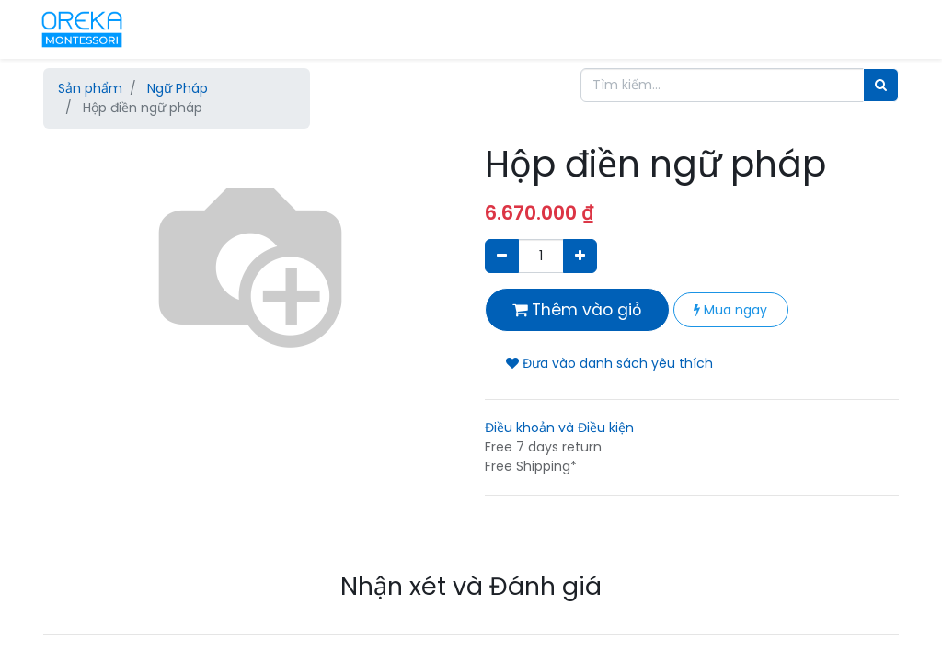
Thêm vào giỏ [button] (577, 310)
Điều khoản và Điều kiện (559, 427)
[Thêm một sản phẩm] (580, 256)
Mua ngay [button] (730, 310)
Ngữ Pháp (177, 88)
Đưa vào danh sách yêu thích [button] (609, 363)
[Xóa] (502, 256)
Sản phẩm (90, 88)
